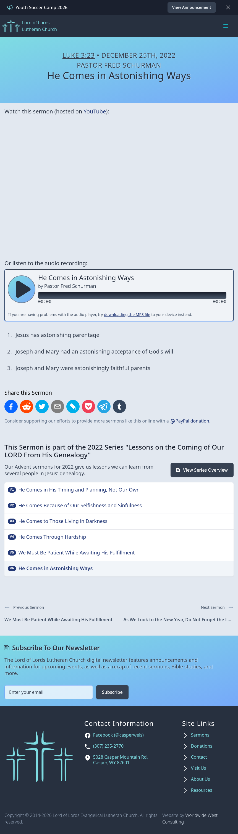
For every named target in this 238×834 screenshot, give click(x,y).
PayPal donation (189, 421)
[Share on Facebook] (11, 406)
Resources (201, 790)
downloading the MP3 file (127, 314)
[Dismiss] (228, 7)
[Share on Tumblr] (119, 406)
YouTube (95, 111)
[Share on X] (42, 406)
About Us (200, 779)
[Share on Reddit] (26, 406)
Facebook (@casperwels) (118, 735)
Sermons (200, 735)
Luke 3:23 (78, 55)
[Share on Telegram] (104, 406)
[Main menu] (225, 25)
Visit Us (198, 768)
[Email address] (48, 692)
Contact (199, 757)
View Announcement (191, 7)
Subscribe (112, 692)
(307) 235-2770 (108, 746)
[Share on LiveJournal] (73, 406)
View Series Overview (201, 470)
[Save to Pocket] (88, 406)
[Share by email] (57, 406)
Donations (201, 746)
